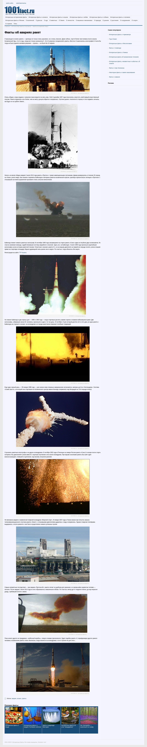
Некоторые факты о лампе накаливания (122, 72)
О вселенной (30, 20)
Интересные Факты (18, 742)
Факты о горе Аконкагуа (116, 68)
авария (14, 698)
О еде (46, 20)
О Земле (61, 20)
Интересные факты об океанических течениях (124, 57)
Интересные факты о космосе (38, 17)
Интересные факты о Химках (118, 52)
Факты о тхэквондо (115, 48)
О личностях (70, 20)
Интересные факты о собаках (99, 17)
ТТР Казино (22, 252)
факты (24, 698)
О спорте (134, 20)
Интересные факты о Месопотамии (120, 43)
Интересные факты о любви (79, 17)
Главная (7, 26)
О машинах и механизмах (84, 20)
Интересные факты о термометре (120, 34)
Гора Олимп (113, 39)
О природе (97, 20)
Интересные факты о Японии (14, 20)
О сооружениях (125, 20)
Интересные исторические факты (16, 17)
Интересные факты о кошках (58, 17)
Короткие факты (21, 3)
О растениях (114, 20)
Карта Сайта (9, 3)
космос (19, 698)
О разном (106, 20)
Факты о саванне (114, 77)
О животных (53, 20)
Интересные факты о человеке (120, 17)
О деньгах (39, 20)
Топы (15, 23)
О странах (8, 23)
